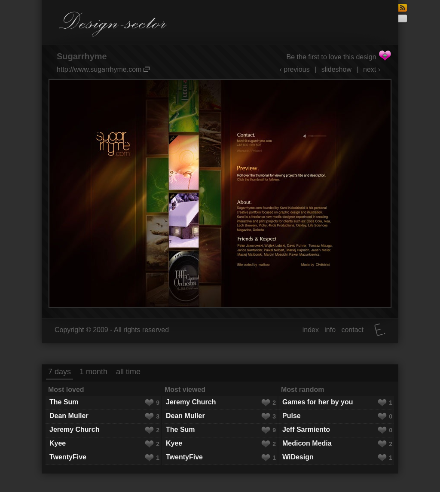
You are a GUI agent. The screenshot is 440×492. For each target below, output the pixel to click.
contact (352, 329)
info (330, 329)
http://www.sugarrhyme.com (103, 69)
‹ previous (294, 69)
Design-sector (113, 24)
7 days (59, 371)
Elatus (379, 330)
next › (371, 69)
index (310, 329)
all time (128, 371)
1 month (93, 371)
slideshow (336, 69)
